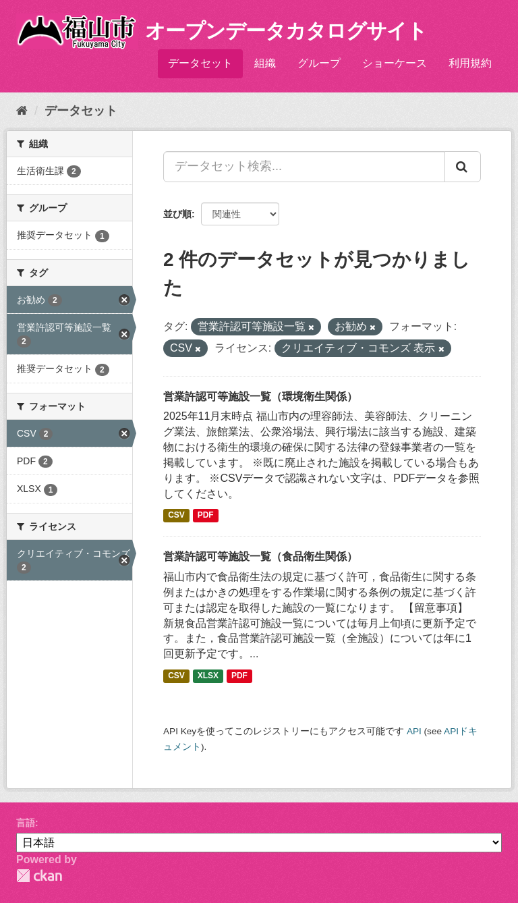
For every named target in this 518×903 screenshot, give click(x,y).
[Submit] (462, 166)
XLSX (208, 675)
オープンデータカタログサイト (286, 31)
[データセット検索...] (304, 166)
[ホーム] (22, 110)
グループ (319, 63)
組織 (265, 63)
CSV (176, 515)
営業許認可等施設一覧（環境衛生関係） (260, 396)
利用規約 (470, 63)
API (414, 731)
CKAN (39, 876)
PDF (206, 515)
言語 (25, 822)
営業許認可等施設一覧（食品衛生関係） (260, 556)
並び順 (177, 214)
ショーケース (394, 63)
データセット (200, 63)
